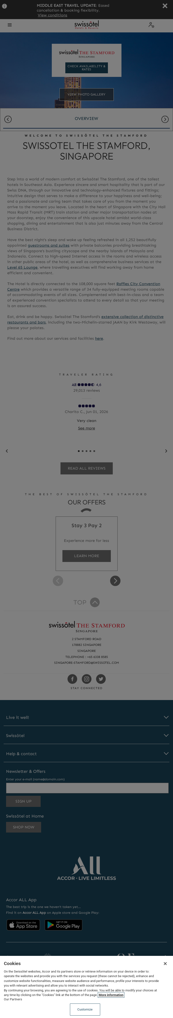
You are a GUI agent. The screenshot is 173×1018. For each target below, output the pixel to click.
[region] (86, 987)
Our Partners (13, 999)
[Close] (165, 963)
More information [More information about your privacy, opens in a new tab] (111, 995)
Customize (85, 1009)
